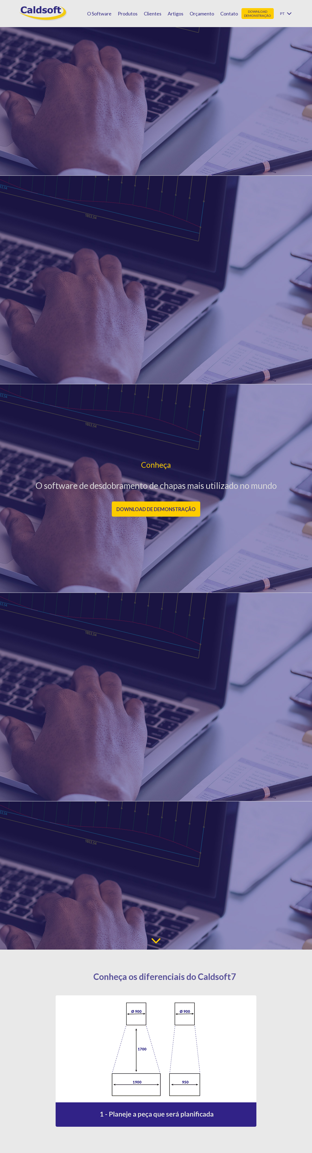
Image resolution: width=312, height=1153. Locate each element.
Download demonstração (257, 13)
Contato (229, 14)
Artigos (175, 14)
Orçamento (202, 14)
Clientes (152, 14)
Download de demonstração (156, 509)
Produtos (128, 14)
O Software (99, 14)
